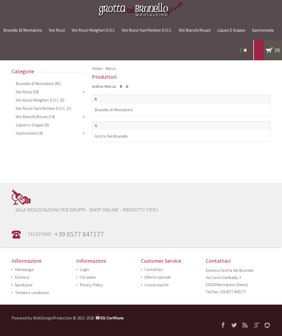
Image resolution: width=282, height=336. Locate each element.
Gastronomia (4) (29, 133)
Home (97, 68)
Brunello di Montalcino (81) (38, 83)
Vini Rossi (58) (27, 91)
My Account (237, 50)
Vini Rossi (57, 30)
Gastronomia (263, 30)
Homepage (24, 269)
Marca (110, 68)
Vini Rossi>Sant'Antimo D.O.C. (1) (43, 108)
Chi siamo (88, 277)
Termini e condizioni (32, 292)
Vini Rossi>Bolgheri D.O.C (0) (40, 100)
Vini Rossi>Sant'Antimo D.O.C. (147, 30)
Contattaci (153, 269)
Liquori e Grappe (231, 30)
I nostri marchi (156, 285)
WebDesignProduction (53, 318)
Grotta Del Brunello (111, 136)
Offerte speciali (157, 277)
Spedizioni (23, 285)
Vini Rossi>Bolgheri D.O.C (93, 30)
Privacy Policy (91, 285)
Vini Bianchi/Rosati (195, 30)
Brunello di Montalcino (22, 30)
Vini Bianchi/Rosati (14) (35, 116)
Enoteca (22, 277)
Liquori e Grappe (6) (32, 125)
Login (84, 269)
